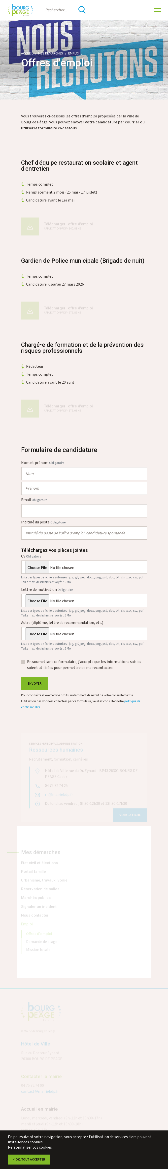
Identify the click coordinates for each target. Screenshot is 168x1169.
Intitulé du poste (43, 522)
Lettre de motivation (47, 589)
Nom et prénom (42, 462)
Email (34, 500)
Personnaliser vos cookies (30, 1147)
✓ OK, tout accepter (28, 1159)
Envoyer (34, 683)
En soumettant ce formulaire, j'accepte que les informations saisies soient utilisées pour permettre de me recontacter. (84, 664)
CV (31, 556)
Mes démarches (50, 53)
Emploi (73, 53)
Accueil (27, 53)
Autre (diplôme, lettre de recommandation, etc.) (62, 622)
